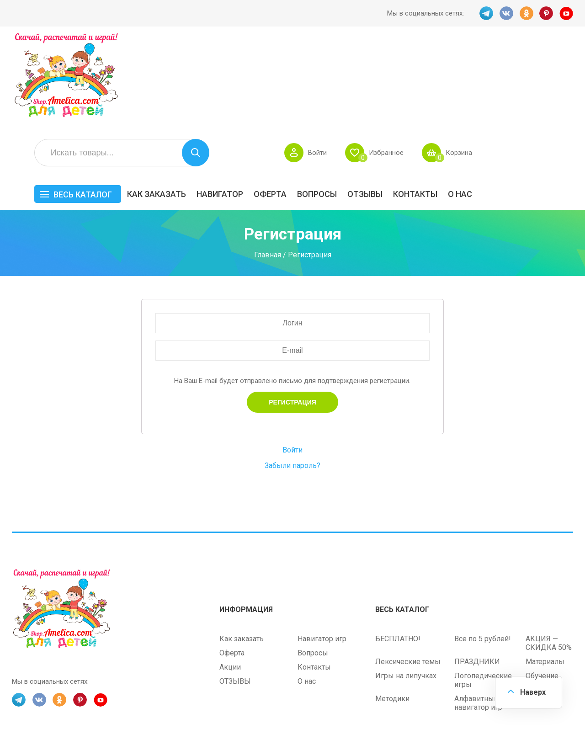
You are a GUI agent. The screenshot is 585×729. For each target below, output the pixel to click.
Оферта (371, 103)
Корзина (559, 62)
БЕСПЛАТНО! (397, 547)
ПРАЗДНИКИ (477, 570)
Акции (230, 576)
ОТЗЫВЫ (466, 103)
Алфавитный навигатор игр (478, 612)
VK (506, 13)
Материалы (545, 570)
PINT (546, 13)
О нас (561, 103)
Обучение (542, 584)
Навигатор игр (322, 547)
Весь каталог (183, 104)
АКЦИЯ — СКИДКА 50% (549, 552)
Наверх (533, 692)
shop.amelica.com (152, 701)
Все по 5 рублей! (482, 547)
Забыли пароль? (292, 375)
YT (566, 13)
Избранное (486, 62)
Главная (267, 164)
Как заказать (257, 103)
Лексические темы (408, 570)
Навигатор (321, 103)
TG (486, 13)
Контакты (516, 103)
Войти (417, 62)
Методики (392, 607)
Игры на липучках (405, 584)
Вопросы (418, 103)
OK (526, 13)
